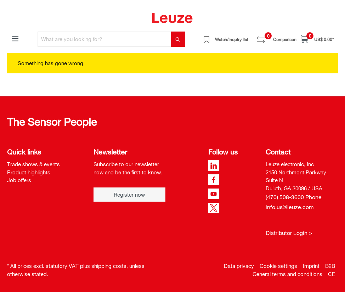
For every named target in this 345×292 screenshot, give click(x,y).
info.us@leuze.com (290, 206)
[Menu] (15, 38)
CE (331, 274)
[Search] (178, 39)
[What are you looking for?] (104, 39)
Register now (129, 194)
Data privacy (239, 266)
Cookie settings (278, 266)
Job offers (19, 180)
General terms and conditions (287, 274)
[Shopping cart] (317, 39)
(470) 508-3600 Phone (294, 197)
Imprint (311, 266)
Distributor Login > (289, 232)
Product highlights (28, 172)
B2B (330, 266)
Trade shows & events (33, 164)
